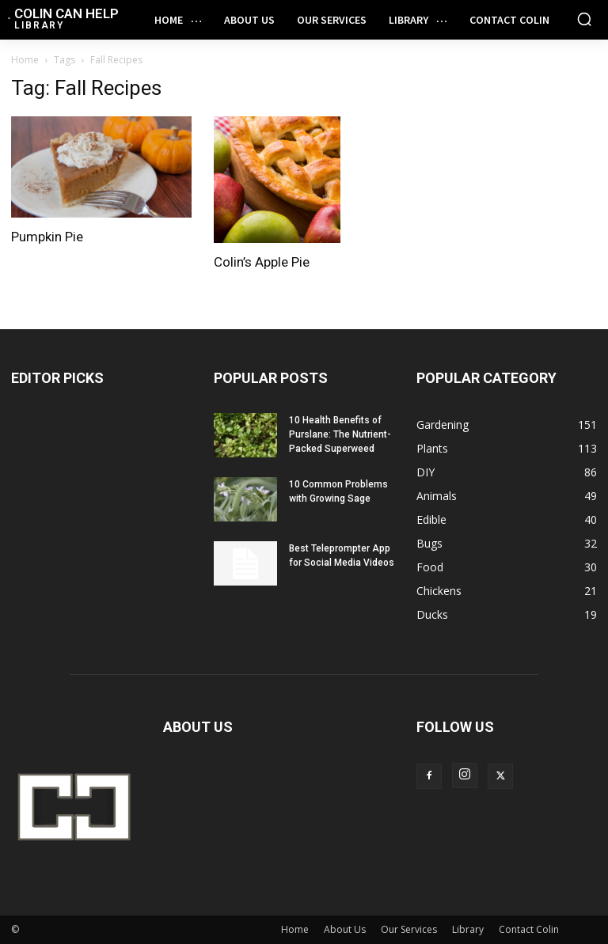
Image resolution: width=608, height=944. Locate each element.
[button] (584, 19)
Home (25, 59)
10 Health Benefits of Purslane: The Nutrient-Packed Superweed (340, 434)
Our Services (409, 929)
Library (468, 929)
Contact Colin (529, 929)
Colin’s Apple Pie (262, 262)
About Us (345, 929)
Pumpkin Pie (47, 237)
